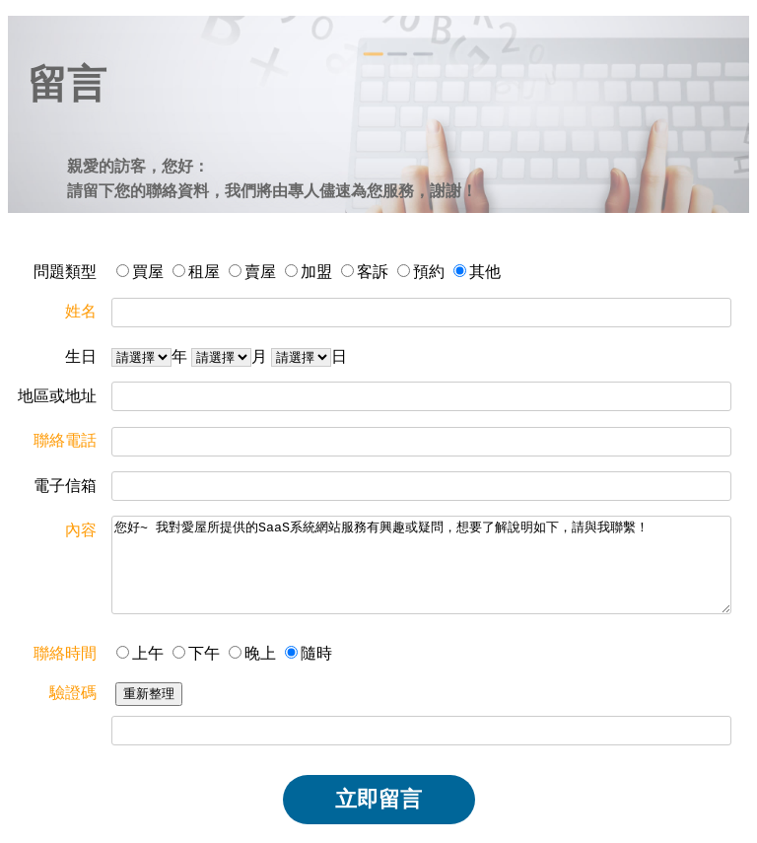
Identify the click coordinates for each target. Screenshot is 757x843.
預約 (429, 271)
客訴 (372, 271)
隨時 (316, 653)
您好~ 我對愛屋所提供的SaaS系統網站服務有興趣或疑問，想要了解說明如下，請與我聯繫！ (421, 565)
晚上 (260, 653)
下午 (204, 653)
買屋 (148, 271)
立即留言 (378, 799)
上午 (148, 653)
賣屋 (260, 271)
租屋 (204, 271)
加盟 (316, 271)
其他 (485, 271)
